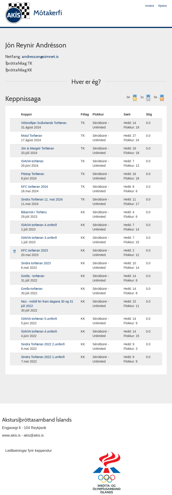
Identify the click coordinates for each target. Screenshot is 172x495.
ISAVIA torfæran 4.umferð (39, 225)
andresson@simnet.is (40, 56)
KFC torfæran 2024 (34, 186)
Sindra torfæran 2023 (36, 263)
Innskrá (149, 5)
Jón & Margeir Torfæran (37, 148)
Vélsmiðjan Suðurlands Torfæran (44, 123)
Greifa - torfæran (32, 276)
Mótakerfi (47, 12)
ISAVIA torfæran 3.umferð (39, 237)
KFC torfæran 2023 (34, 250)
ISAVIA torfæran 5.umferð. (39, 318)
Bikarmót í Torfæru (34, 212)
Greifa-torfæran (32, 288)
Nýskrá (162, 5)
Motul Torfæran (31, 135)
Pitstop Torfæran (32, 174)
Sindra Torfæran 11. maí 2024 (42, 199)
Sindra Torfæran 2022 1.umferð (42, 357)
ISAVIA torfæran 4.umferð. (39, 331)
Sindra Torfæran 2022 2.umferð (42, 344)
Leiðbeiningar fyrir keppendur (28, 450)
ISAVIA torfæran (32, 161)
